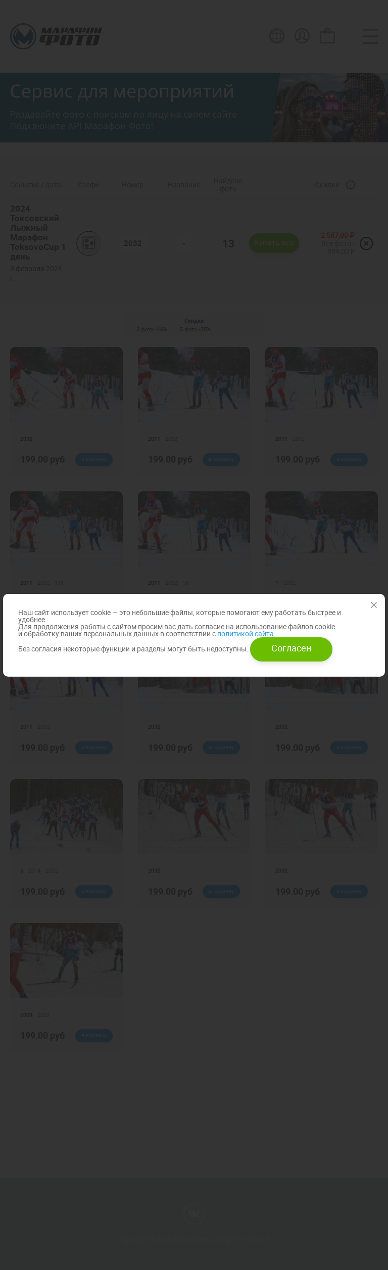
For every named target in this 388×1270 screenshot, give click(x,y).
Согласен (291, 648)
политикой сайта (245, 633)
